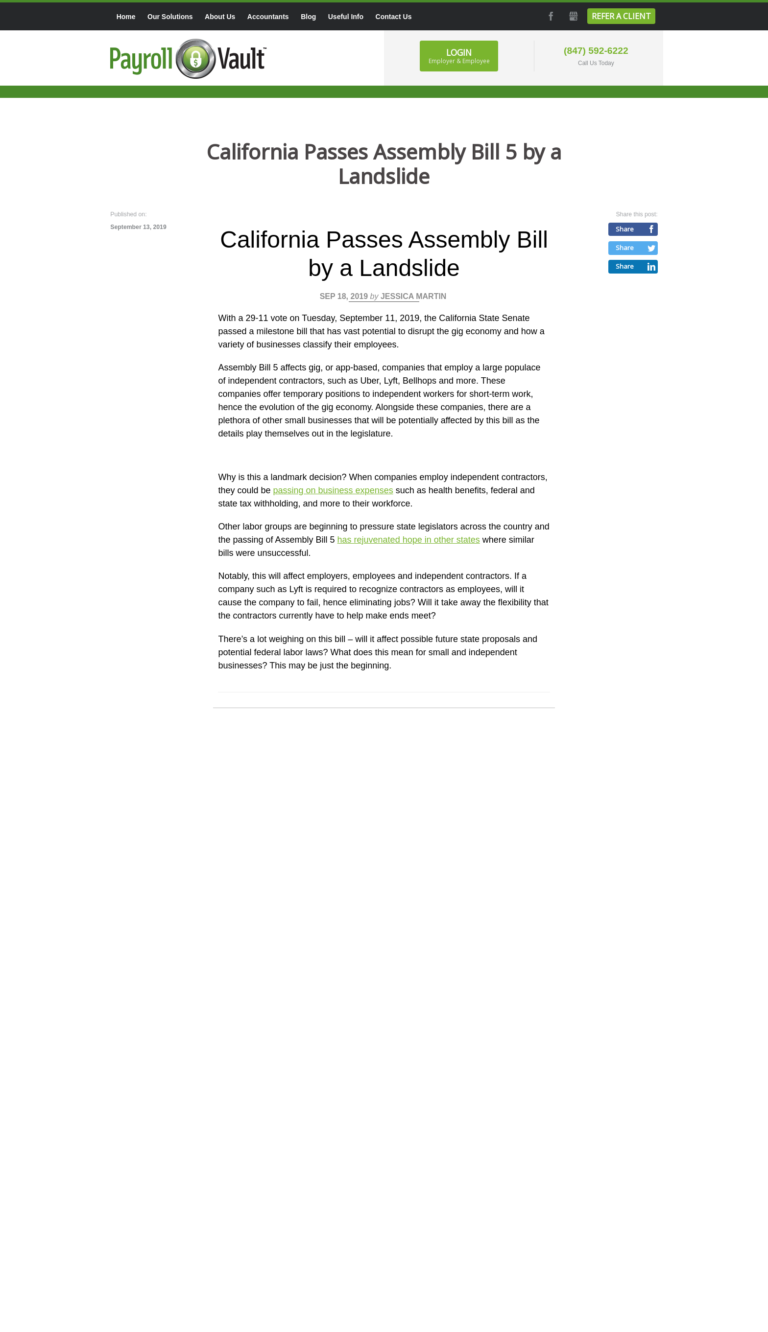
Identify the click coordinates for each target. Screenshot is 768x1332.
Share (625, 229)
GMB (572, 16)
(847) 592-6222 (596, 51)
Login (459, 55)
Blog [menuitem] (308, 17)
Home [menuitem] (126, 17)
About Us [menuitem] (220, 17)
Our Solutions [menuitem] (170, 17)
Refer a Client (621, 16)
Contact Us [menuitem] (394, 17)
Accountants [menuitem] (268, 17)
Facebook (550, 16)
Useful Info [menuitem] (345, 17)
